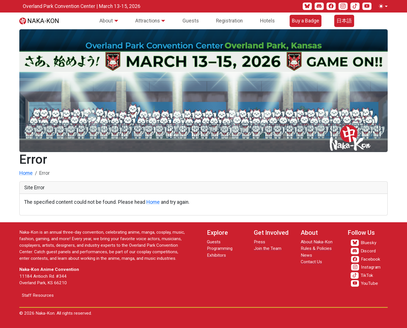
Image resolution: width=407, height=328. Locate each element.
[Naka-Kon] (39, 21)
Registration (229, 21)
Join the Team (267, 248)
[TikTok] (355, 6)
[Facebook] (331, 6)
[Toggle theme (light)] (382, 6)
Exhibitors (216, 255)
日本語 (344, 21)
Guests (190, 21)
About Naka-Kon (317, 241)
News (306, 255)
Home (26, 173)
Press (259, 241)
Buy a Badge (305, 21)
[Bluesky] (307, 6)
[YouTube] (367, 6)
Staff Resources (38, 295)
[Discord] (319, 6)
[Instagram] (343, 6)
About (106, 21)
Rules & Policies (316, 248)
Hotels (267, 21)
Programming (219, 248)
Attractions (147, 21)
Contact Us (311, 261)
